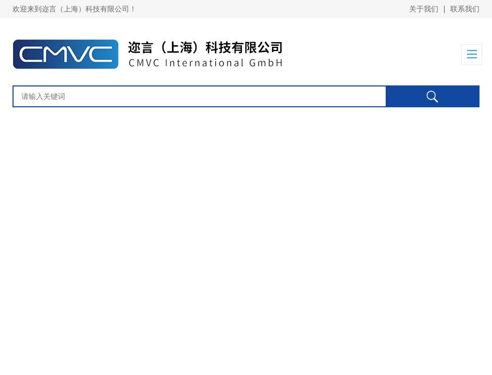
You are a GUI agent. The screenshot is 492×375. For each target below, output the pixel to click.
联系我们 (464, 9)
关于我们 (423, 9)
